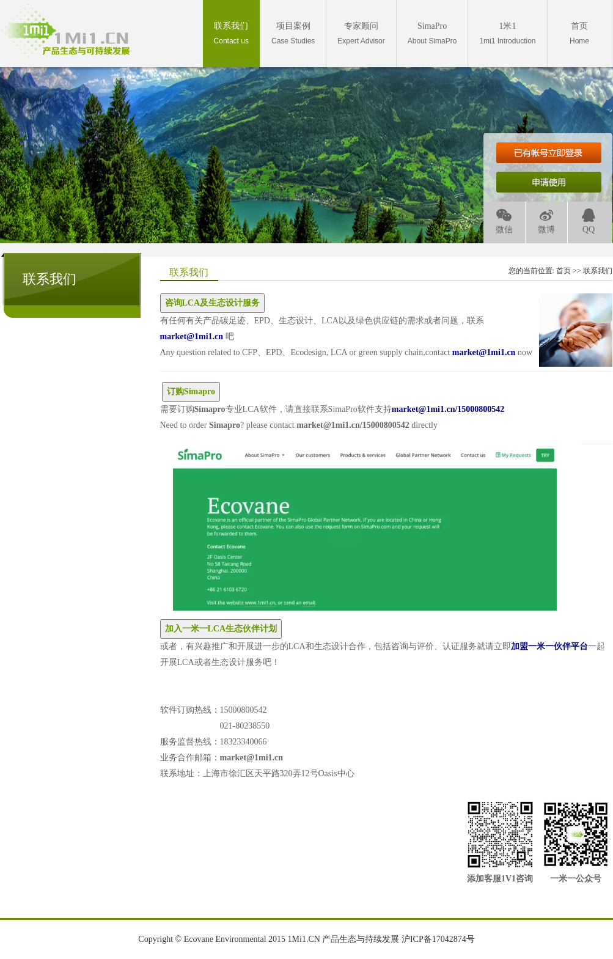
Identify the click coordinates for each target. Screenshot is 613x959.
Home (579, 33)
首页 (563, 270)
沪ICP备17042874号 (438, 939)
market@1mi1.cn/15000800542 (352, 425)
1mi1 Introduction (507, 33)
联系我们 (597, 270)
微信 (504, 221)
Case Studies (293, 33)
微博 (546, 221)
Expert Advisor (360, 33)
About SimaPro (432, 33)
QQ (588, 221)
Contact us (231, 33)
